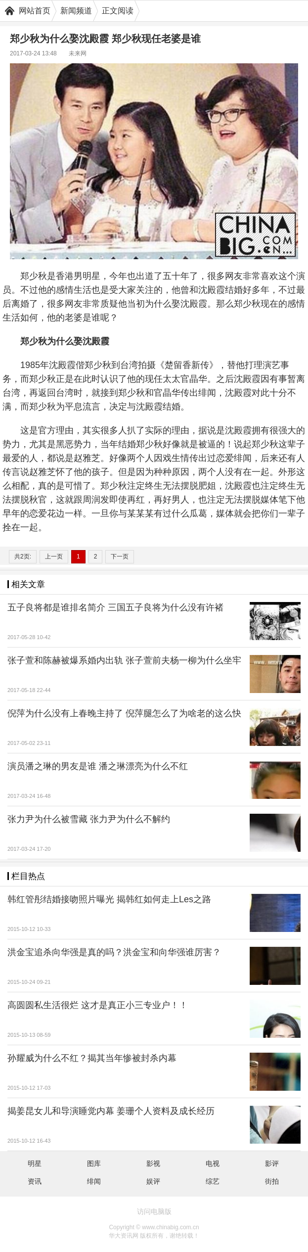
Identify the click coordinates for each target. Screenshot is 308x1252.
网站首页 (34, 10)
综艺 (213, 1181)
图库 (94, 1163)
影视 (153, 1163)
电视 (213, 1163)
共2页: (22, 556)
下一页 (120, 556)
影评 (272, 1163)
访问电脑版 (154, 1211)
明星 (35, 1163)
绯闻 (94, 1181)
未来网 (78, 53)
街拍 (272, 1181)
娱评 (153, 1181)
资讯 (35, 1181)
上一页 (54, 556)
